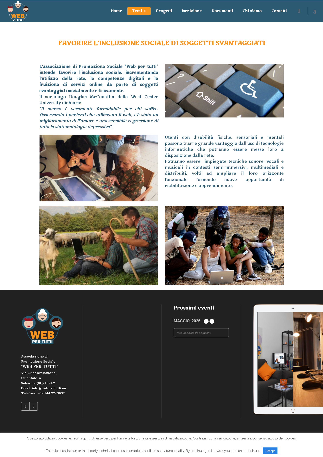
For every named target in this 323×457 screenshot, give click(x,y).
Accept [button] (270, 451)
